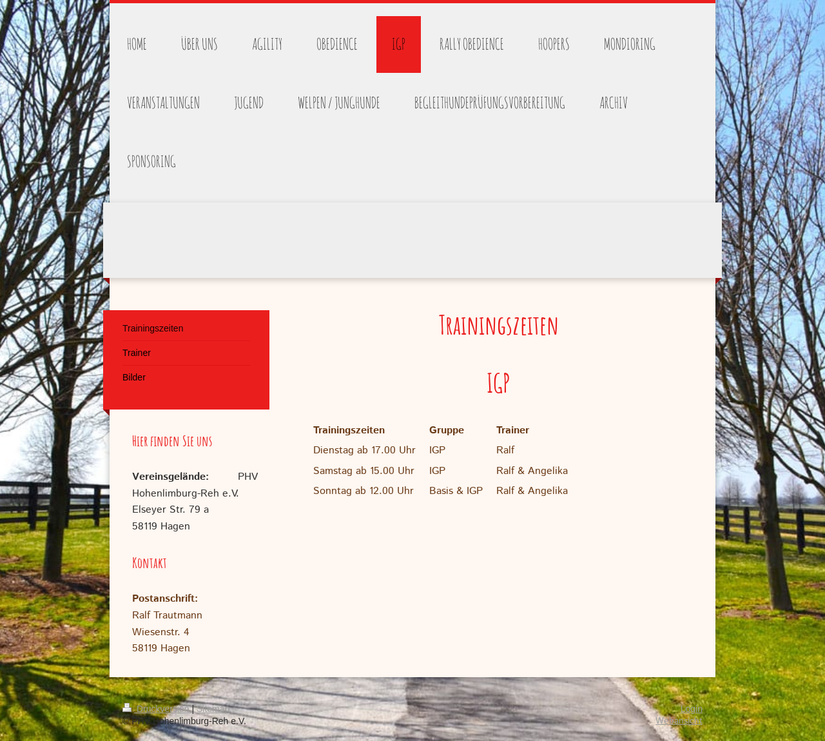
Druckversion (156, 709)
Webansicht (679, 721)
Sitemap (213, 709)
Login (692, 709)
